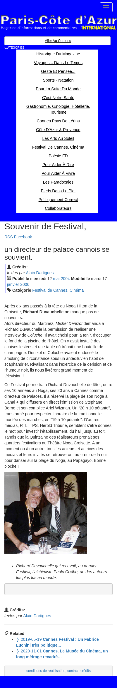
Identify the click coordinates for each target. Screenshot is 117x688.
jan (13, 284)
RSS (8, 237)
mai (56, 278)
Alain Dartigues (40, 272)
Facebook (23, 237)
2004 (65, 278)
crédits (85, 671)
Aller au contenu (58, 41)
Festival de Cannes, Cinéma (58, 290)
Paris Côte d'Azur (58, 23)
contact (72, 671)
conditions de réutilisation (46, 671)
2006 (24, 284)
